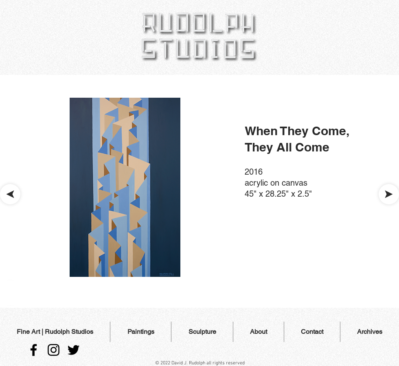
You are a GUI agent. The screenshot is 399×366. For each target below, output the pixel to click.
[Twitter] (73, 350)
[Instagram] (53, 350)
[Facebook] (34, 350)
